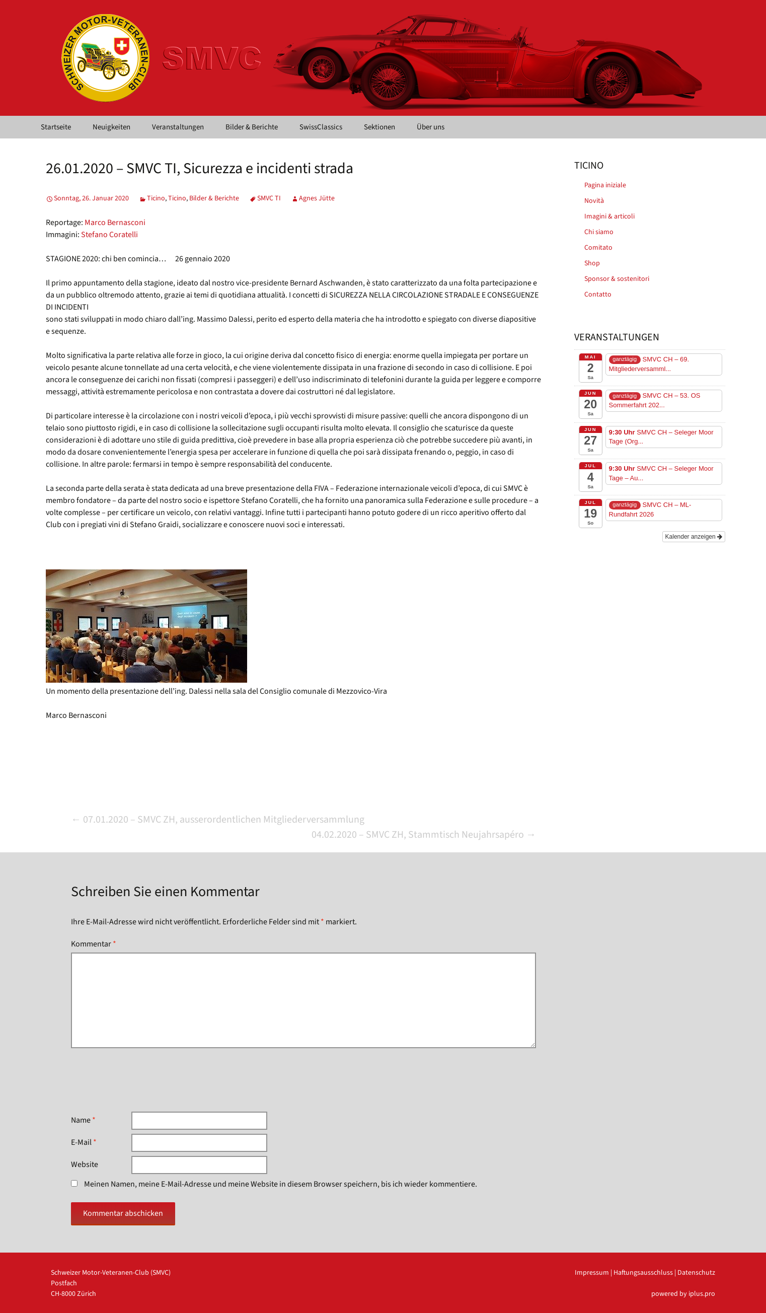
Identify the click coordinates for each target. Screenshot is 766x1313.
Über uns (430, 127)
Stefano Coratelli (109, 234)
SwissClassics (320, 127)
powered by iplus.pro (683, 1294)
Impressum (592, 1273)
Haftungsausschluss (643, 1273)
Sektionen (379, 127)
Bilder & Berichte (251, 127)
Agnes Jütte (317, 198)
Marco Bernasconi (115, 222)
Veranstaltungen (178, 127)
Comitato (598, 248)
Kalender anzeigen (693, 536)
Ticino (156, 198)
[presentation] (147, 1080)
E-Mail (84, 1142)
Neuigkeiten (111, 127)
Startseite (56, 127)
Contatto (597, 294)
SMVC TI (269, 198)
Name (83, 1120)
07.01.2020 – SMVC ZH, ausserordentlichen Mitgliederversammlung (217, 820)
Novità (594, 201)
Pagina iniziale (605, 185)
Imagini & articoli (609, 216)
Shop (592, 263)
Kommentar (93, 944)
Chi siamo (599, 232)
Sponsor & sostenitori (616, 279)
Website (84, 1164)
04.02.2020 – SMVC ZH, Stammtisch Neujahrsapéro (424, 835)
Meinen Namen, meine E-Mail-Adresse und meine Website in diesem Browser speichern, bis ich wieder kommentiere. (280, 1184)
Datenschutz (696, 1273)
